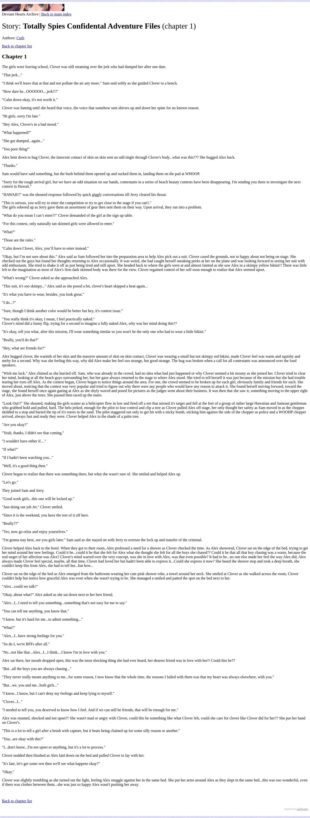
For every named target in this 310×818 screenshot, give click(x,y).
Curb (20, 38)
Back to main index (56, 14)
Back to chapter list (17, 46)
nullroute (302, 809)
